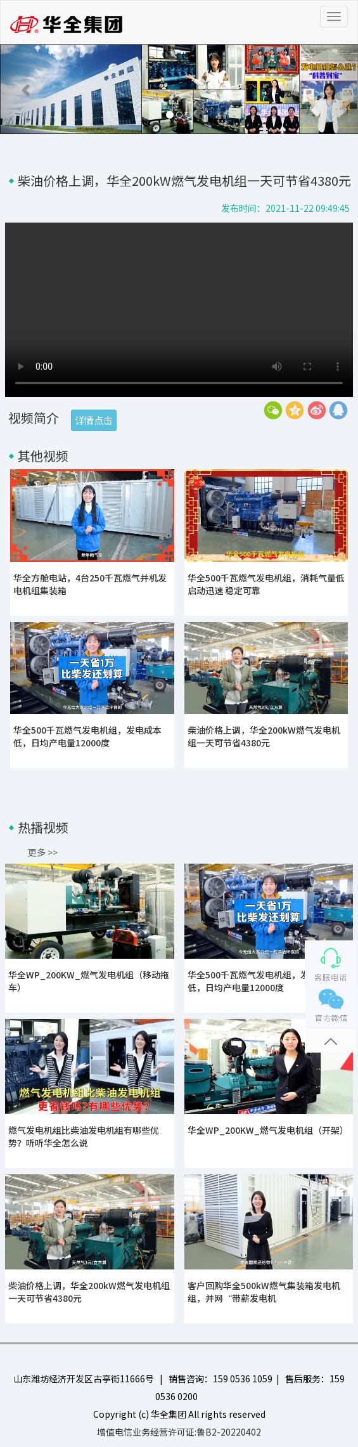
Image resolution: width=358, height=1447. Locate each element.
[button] (27, 89)
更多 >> (43, 852)
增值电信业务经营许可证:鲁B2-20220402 (179, 1431)
